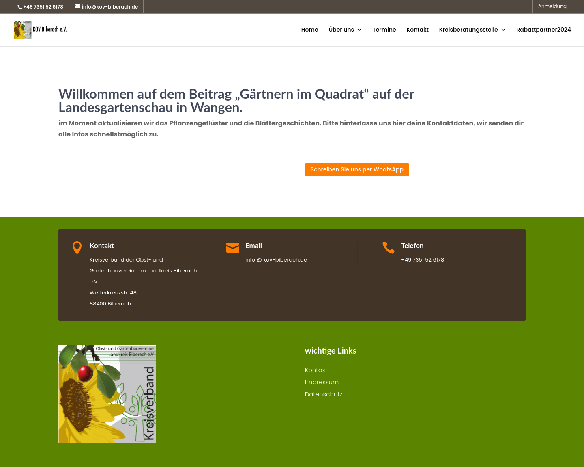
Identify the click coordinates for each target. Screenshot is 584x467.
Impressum (322, 382)
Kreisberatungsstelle (468, 30)
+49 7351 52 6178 (43, 6)
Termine (384, 30)
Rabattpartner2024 (543, 30)
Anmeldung (552, 7)
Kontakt (417, 30)
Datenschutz (324, 394)
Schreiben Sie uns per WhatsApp (357, 169)
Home (309, 30)
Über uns (341, 30)
